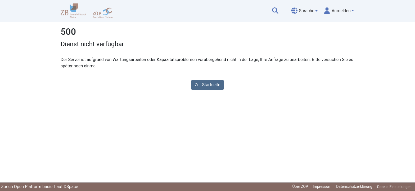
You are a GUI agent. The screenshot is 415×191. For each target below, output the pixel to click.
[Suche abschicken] (275, 11)
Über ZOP (300, 186)
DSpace (71, 186)
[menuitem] (304, 11)
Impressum (322, 186)
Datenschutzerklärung (354, 186)
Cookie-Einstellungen (394, 187)
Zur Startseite (207, 84)
